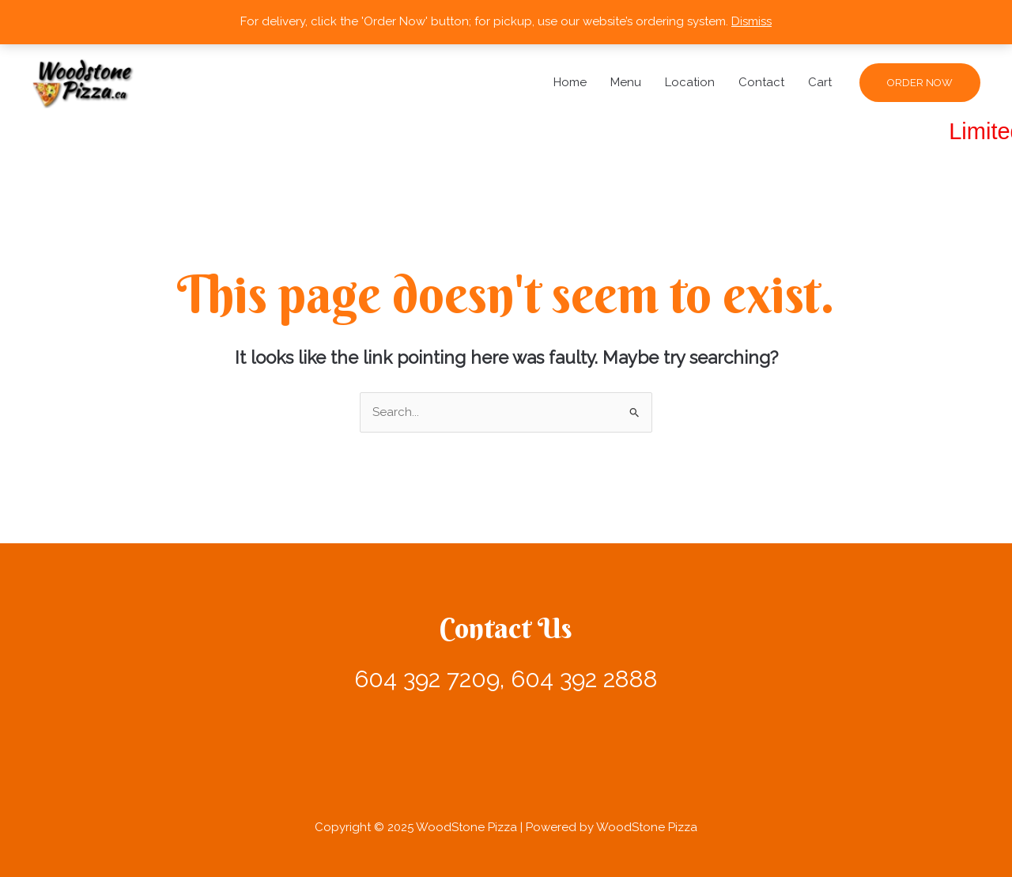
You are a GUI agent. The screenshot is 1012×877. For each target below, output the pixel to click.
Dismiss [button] (751, 21)
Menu (625, 82)
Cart (820, 82)
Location (690, 82)
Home (570, 82)
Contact (761, 82)
